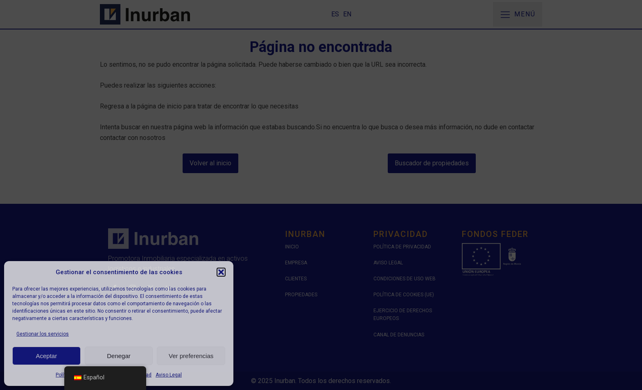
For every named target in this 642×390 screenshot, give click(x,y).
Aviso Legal (169, 375)
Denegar (119, 355)
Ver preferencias (191, 355)
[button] (221, 272)
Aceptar (46, 355)
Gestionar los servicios (42, 334)
